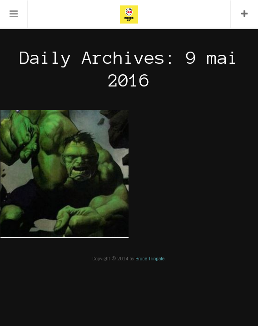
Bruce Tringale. (150, 258)
